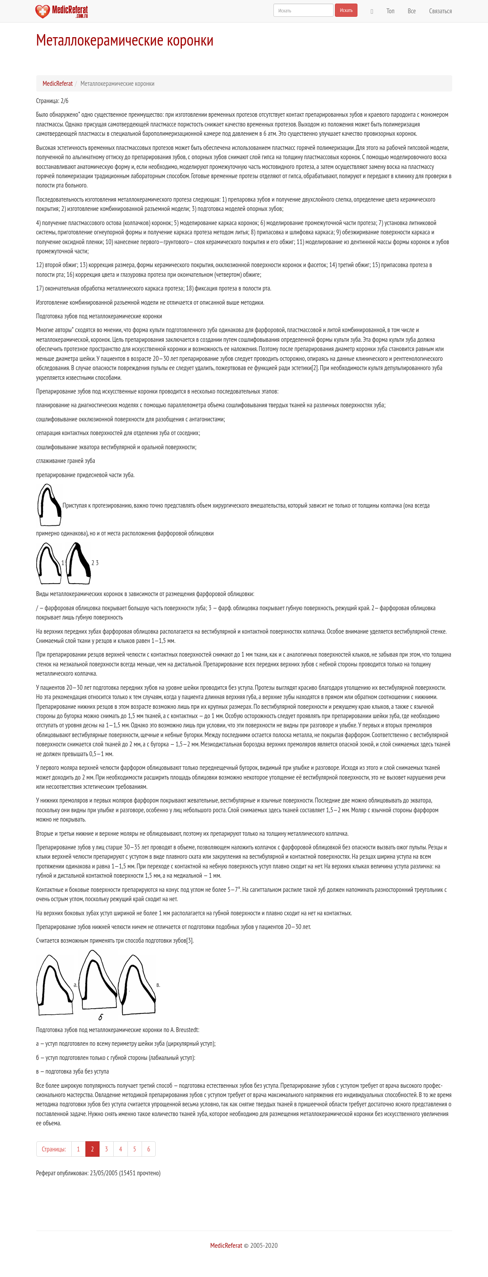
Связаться (440, 11)
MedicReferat (58, 83)
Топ (391, 11)
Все (412, 11)
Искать (346, 10)
